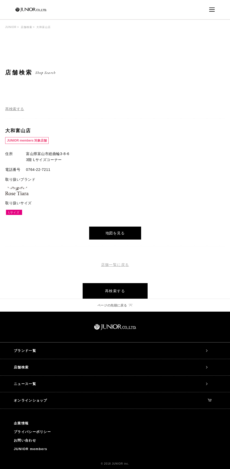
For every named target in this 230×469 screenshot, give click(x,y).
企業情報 (21, 423)
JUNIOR (10, 27)
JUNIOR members (30, 449)
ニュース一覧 (25, 384)
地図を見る (115, 233)
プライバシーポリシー (32, 432)
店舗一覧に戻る (115, 265)
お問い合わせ (25, 440)
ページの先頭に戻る (112, 305)
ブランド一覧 (25, 351)
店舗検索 (26, 27)
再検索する (14, 109)
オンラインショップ (113, 400)
